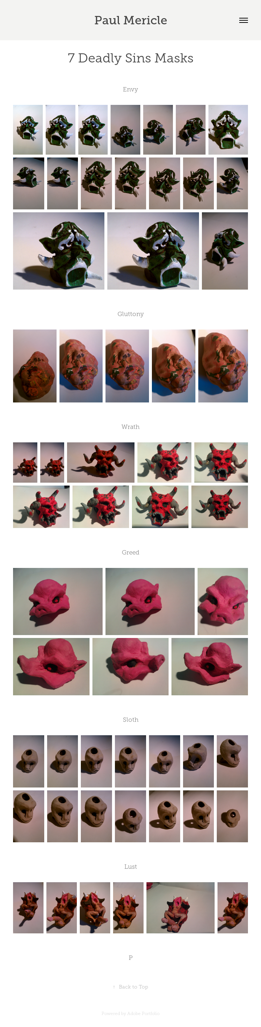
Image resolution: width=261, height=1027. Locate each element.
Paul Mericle (130, 20)
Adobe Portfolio (143, 1013)
